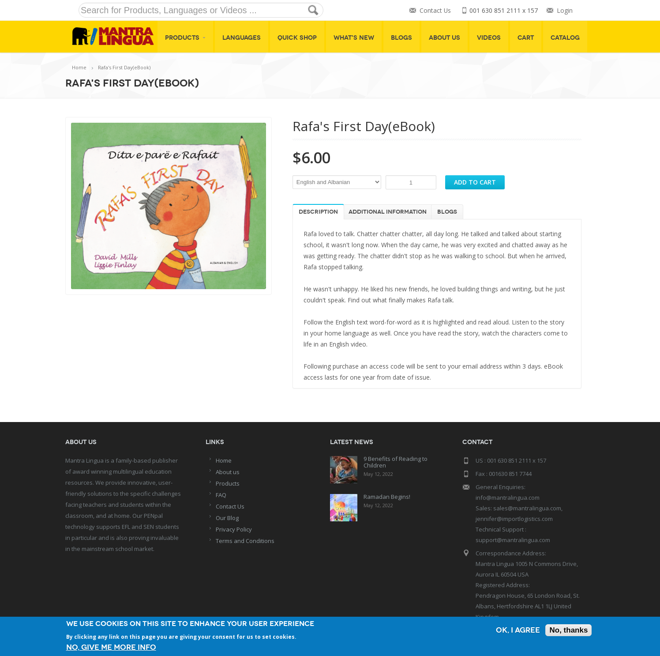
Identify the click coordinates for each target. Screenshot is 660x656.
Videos (489, 37)
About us (228, 472)
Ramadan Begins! (387, 497)
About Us (444, 37)
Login (565, 10)
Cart (526, 37)
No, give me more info (111, 647)
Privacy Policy (234, 529)
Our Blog (227, 518)
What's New (354, 37)
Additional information (388, 211)
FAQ (221, 495)
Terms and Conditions (245, 541)
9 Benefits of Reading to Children (396, 462)
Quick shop (297, 37)
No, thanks (568, 630)
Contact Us (435, 10)
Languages (241, 37)
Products (185, 37)
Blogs (401, 37)
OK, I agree (518, 630)
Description (318, 211)
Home (79, 67)
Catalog (565, 37)
